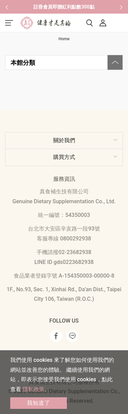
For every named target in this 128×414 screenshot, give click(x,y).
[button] (7, 7)
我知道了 (38, 403)
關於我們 (64, 140)
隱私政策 (33, 389)
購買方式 (64, 157)
